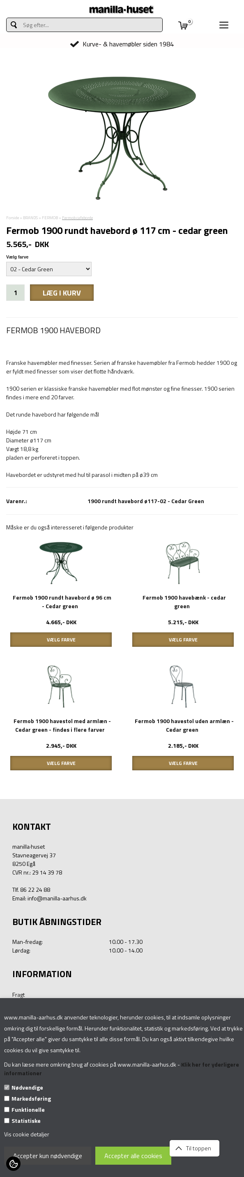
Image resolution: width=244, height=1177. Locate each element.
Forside (12, 218)
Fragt (18, 994)
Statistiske (26, 1120)
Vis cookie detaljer (26, 1134)
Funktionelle (28, 1109)
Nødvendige (27, 1087)
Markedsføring (31, 1098)
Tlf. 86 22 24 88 (31, 889)
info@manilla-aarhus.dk (57, 898)
